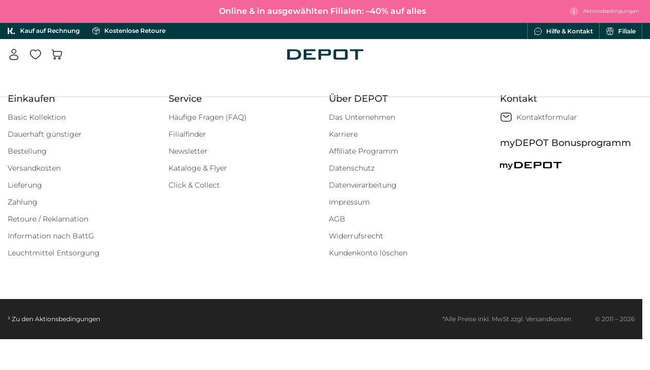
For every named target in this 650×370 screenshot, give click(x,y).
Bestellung (27, 151)
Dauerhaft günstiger (45, 134)
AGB (337, 219)
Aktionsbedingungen (67, 319)
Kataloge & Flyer (198, 168)
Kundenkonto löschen (368, 252)
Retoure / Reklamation (48, 219)
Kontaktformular (546, 117)
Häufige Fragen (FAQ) (208, 117)
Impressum (349, 202)
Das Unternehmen (362, 117)
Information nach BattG (51, 235)
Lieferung (25, 185)
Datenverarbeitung (363, 185)
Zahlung (23, 202)
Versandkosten (34, 168)
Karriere (343, 134)
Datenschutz (352, 168)
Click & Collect (194, 185)
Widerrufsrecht (356, 235)
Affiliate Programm (363, 151)
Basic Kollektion (37, 117)
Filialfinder (187, 134)
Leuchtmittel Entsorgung (54, 252)
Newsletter (188, 151)
